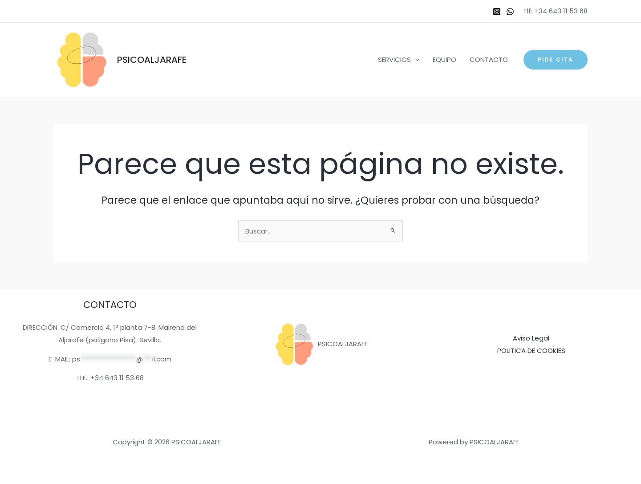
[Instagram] (497, 12)
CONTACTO (489, 59)
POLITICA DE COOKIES (531, 350)
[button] (555, 60)
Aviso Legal (531, 338)
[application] (415, 60)
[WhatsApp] (510, 12)
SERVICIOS (398, 60)
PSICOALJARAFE (152, 59)
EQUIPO (444, 59)
